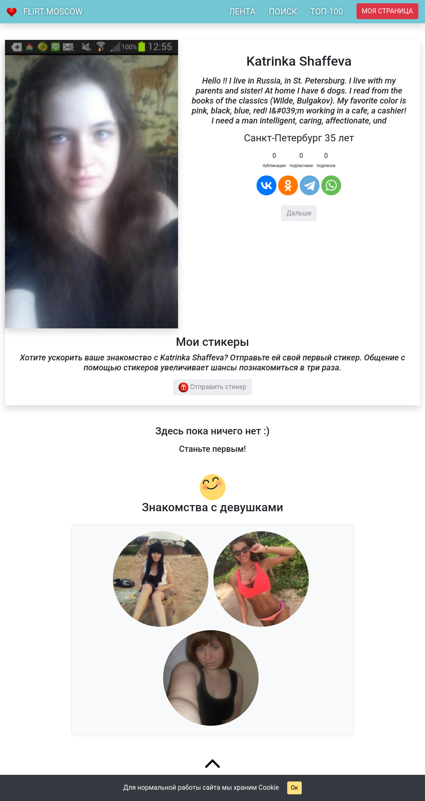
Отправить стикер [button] (212, 387)
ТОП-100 (326, 12)
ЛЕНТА (242, 12)
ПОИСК (283, 12)
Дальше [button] (298, 213)
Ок (294, 787)
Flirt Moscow (53, 12)
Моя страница (387, 11)
